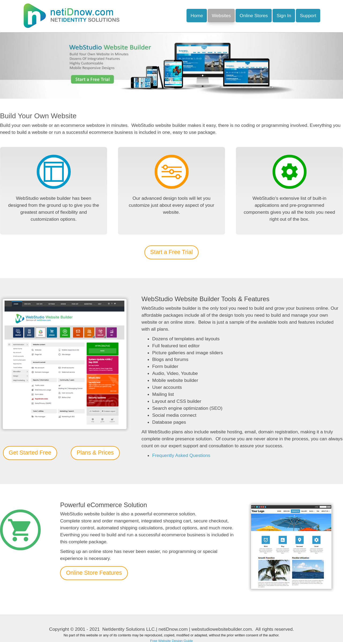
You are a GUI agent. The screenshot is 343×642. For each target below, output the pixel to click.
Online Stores (254, 15)
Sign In (284, 15)
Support (308, 15)
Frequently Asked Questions (181, 455)
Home (197, 15)
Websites (221, 15)
